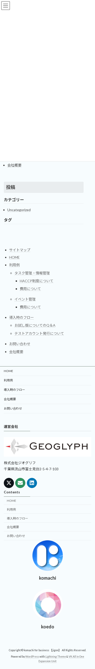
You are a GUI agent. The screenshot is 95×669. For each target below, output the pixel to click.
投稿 (10, 187)
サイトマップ (19, 250)
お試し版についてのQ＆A (34, 325)
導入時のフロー (21, 317)
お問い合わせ (19, 343)
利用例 (14, 265)
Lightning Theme (55, 656)
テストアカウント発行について (39, 333)
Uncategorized (19, 210)
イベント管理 (25, 299)
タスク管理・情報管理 (32, 273)
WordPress (32, 656)
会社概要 (14, 165)
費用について (30, 289)
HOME (14, 257)
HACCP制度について (36, 280)
